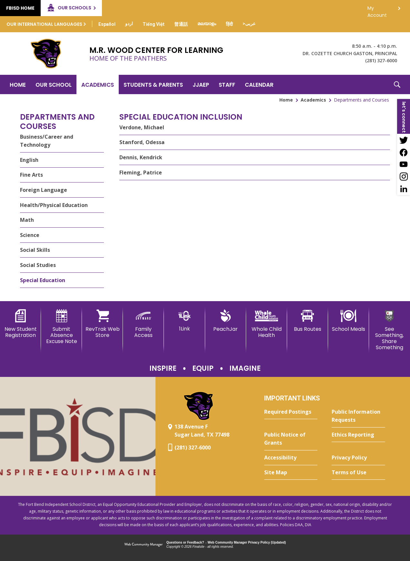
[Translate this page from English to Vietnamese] (153, 24)
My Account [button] (377, 10)
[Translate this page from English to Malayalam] (206, 23)
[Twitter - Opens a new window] (403, 140)
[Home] (18, 84)
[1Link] (184, 321)
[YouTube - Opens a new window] (403, 164)
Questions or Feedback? (185, 542)
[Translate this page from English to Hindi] (229, 24)
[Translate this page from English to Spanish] (107, 24)
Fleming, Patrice (140, 172)
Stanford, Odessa (142, 142)
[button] (397, 84)
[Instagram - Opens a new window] (403, 176)
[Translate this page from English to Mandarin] (181, 24)
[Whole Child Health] (266, 324)
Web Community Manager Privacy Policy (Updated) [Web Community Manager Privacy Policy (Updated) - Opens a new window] (247, 542)
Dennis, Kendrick (140, 157)
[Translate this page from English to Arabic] (249, 23)
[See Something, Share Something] (389, 330)
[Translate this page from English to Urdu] (129, 23)
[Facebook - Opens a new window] (403, 152)
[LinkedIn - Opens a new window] (403, 189)
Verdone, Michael (141, 127)
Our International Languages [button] (44, 24)
